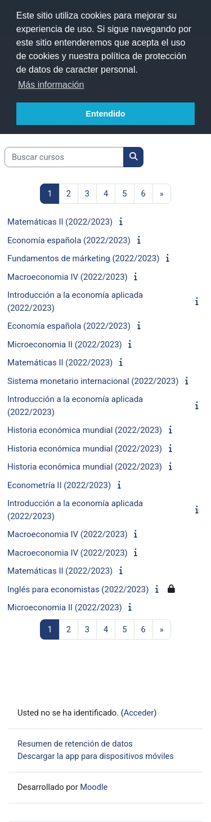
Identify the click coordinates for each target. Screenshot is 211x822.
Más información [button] (51, 85)
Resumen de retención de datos (75, 744)
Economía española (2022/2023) (69, 240)
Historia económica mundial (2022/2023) (84, 430)
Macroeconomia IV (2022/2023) (67, 277)
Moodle (93, 787)
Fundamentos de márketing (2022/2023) (83, 258)
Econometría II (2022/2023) (59, 485)
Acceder (139, 713)
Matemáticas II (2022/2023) (60, 222)
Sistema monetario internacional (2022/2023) (92, 381)
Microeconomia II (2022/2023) (64, 344)
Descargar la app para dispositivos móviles (95, 756)
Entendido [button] (105, 113)
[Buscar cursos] (64, 157)
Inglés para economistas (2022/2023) (78, 589)
